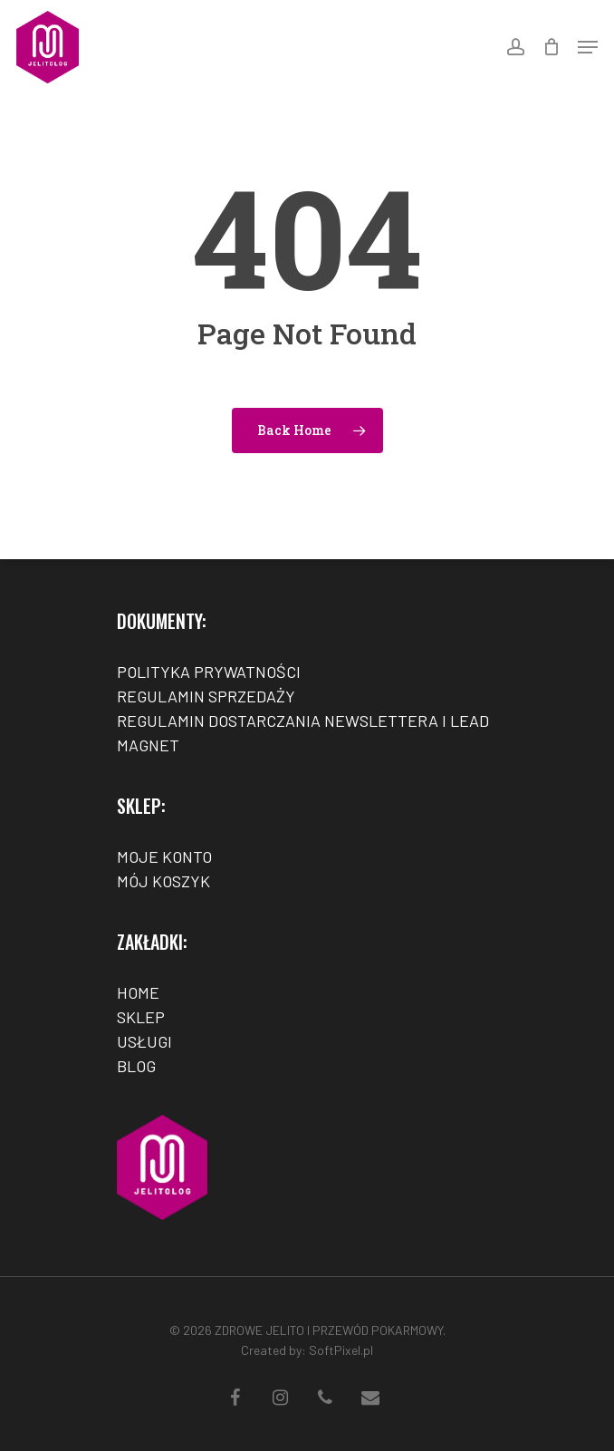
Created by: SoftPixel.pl (307, 1350)
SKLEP (141, 1017)
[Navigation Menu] (588, 47)
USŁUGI (144, 1041)
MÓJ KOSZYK (163, 881)
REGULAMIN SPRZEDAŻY (206, 696)
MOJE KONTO (164, 856)
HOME (138, 992)
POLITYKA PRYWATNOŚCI (209, 672)
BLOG (136, 1066)
